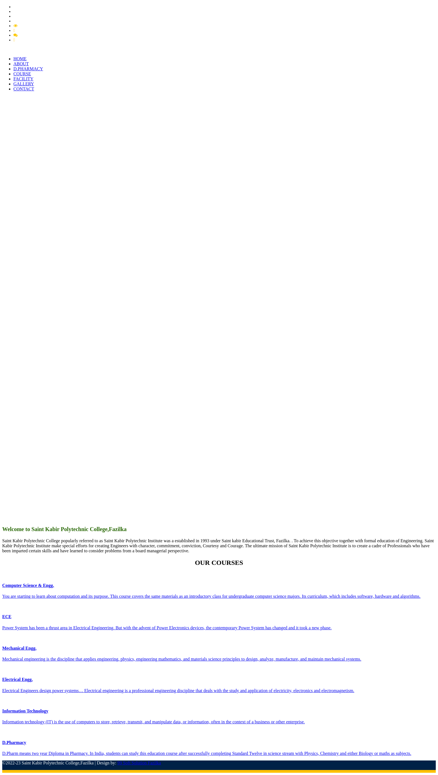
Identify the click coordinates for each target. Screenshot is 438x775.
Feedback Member (34, 35)
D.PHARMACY (28, 68)
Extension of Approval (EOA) (38, 21)
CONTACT (23, 89)
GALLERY (23, 83)
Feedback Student (31, 40)
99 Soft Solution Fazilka (139, 762)
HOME (20, 58)
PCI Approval (25, 16)
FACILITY (23, 78)
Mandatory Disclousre (37, 25)
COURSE (22, 73)
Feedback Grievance (33, 30)
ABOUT (21, 63)
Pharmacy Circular (29, 11)
